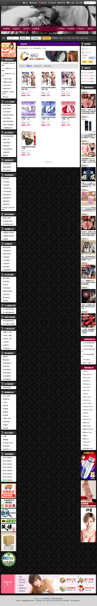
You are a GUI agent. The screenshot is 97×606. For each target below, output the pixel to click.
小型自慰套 (6, 182)
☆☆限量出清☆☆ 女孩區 (8, 69)
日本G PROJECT (87, 374)
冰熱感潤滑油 (6, 250)
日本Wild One (86, 400)
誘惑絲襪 (5, 415)
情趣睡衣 (5, 412)
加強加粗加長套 (7, 221)
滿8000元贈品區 (7, 480)
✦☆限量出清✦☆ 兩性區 (8, 74)
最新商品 (16, 29)
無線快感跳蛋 (6, 167)
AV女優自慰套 (6, 191)
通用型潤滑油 (6, 247)
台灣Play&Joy (86, 442)
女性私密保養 (6, 369)
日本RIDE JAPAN (87, 406)
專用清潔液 (6, 366)
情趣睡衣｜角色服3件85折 (8, 92)
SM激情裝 (5, 345)
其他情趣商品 (6, 379)
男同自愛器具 (6, 288)
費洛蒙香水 (6, 360)
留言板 (90, 29)
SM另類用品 (6, 348)
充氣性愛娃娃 (6, 194)
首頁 (25, 3)
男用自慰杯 (6, 178)
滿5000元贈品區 (7, 473)
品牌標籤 (35, 29)
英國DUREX (86, 422)
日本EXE (85, 393)
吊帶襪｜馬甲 (6, 418)
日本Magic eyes (86, 384)
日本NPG (85, 371)
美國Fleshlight (86, 426)
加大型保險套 (6, 111)
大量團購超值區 (7, 128)
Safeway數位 (86, 359)
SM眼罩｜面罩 (6, 332)
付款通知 (71, 29)
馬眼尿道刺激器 (7, 291)
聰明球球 (5, 155)
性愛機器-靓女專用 (8, 236)
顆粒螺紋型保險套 (8, 115)
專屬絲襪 (5, 439)
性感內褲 (5, 428)
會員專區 (22, 591)
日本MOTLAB (86, 419)
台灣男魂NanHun (87, 448)
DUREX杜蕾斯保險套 (88, 355)
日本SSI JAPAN (87, 403)
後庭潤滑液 (6, 266)
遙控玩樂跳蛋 (6, 170)
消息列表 (22, 582)
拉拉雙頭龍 (6, 294)
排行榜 (26, 29)
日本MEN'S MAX (87, 410)
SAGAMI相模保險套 (88, 343)
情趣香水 (5, 356)
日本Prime (85, 416)
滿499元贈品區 (7, 461)
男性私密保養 (6, 373)
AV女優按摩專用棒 (8, 309)
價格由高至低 (47, 66)
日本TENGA (86, 381)
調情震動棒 (6, 146)
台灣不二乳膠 (86, 363)
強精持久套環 (6, 218)
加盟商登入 (23, 588)
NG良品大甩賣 (6, 79)
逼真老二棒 (6, 139)
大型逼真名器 (6, 188)
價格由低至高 (37, 66)
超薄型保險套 (6, 108)
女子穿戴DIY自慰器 (8, 324)
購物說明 (43, 3)
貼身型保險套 (6, 118)
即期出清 (5, 97)
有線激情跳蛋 (6, 164)
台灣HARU (85, 445)
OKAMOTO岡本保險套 (88, 350)
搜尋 (46, 38)
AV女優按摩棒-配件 (8, 312)
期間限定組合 (6, 88)
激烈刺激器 (6, 278)
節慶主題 (5, 405)
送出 (84, 61)
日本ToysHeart (86, 377)
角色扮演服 (6, 421)
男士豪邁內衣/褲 (7, 443)
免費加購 (6, 29)
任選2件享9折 (6, 85)
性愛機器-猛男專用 (8, 232)
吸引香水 (5, 284)
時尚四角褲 (6, 446)
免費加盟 (52, 3)
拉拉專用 (5, 301)
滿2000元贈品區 (7, 464)
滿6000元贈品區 (7, 477)
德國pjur (85, 435)
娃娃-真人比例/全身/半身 (8, 208)
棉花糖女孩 (6, 399)
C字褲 (4, 402)
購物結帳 (33, 3)
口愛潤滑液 (6, 257)
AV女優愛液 (6, 260)
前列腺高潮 (6, 297)
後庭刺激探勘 (6, 363)
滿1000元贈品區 (7, 457)
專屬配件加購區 (7, 82)
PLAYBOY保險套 (87, 346)
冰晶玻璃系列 (6, 376)
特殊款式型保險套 (8, 124)
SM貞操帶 (5, 342)
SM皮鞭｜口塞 (6, 338)
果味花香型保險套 (8, 121)
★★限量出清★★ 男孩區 (8, 64)
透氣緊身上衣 (6, 449)
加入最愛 (71, 3)
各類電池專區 (6, 387)
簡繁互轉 (61, 3)
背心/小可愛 (6, 396)
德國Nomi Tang (86, 432)
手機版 (79, 3)
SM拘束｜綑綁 (6, 335)
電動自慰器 (6, 201)
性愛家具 (5, 239)
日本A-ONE (86, 390)
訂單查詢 (61, 29)
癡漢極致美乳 (6, 198)
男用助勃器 (6, 204)
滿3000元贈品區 (7, 467)
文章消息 (80, 29)
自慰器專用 (6, 263)
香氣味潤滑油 (6, 254)
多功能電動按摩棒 (8, 136)
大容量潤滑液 (6, 270)
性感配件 (5, 425)
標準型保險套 (6, 105)
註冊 (90, 61)
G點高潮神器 (6, 142)
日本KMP (85, 413)
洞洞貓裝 (5, 409)
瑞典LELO (85, 439)
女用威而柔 (6, 152)
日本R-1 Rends (86, 397)
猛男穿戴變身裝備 (8, 320)
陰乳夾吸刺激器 (7, 149)
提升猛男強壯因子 (8, 224)
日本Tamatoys (86, 387)
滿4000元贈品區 (7, 470)
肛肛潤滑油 (6, 281)
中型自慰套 (6, 185)
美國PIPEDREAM (87, 429)
